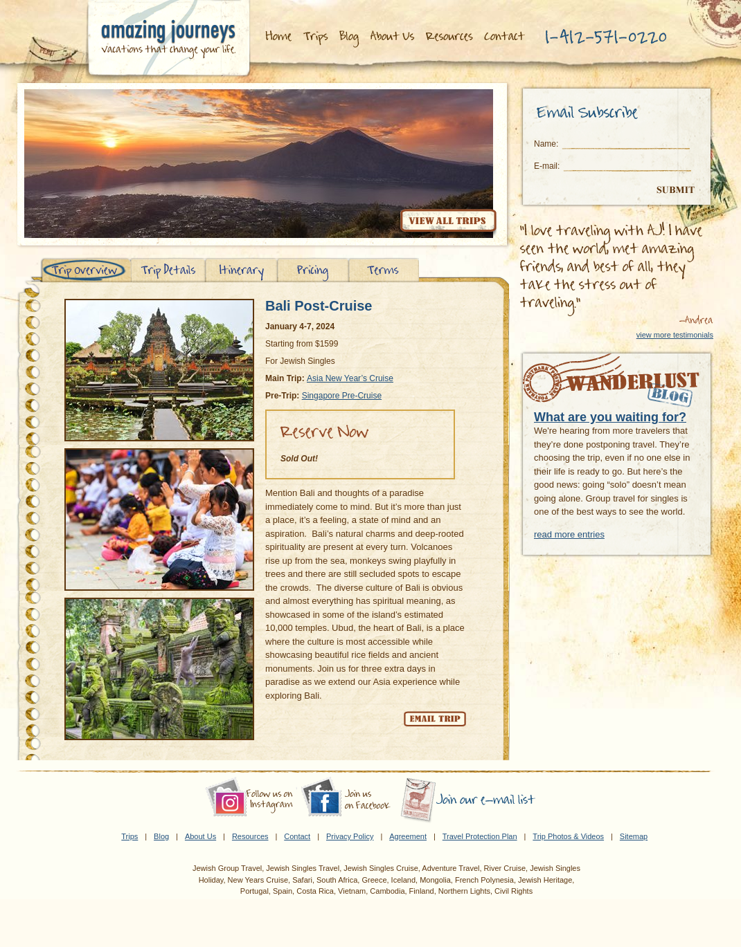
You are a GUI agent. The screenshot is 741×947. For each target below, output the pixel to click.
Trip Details (168, 270)
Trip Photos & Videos (568, 836)
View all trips (447, 223)
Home (277, 37)
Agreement (408, 836)
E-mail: (547, 166)
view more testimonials (674, 335)
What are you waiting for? (610, 417)
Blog (350, 37)
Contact (297, 836)
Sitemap (634, 836)
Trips (315, 37)
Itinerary (241, 270)
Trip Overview (85, 270)
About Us (393, 37)
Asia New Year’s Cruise (350, 378)
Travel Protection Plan (480, 836)
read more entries (569, 534)
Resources (450, 37)
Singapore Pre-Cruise (342, 396)
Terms (384, 270)
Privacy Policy (349, 836)
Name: (546, 144)
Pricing (313, 270)
